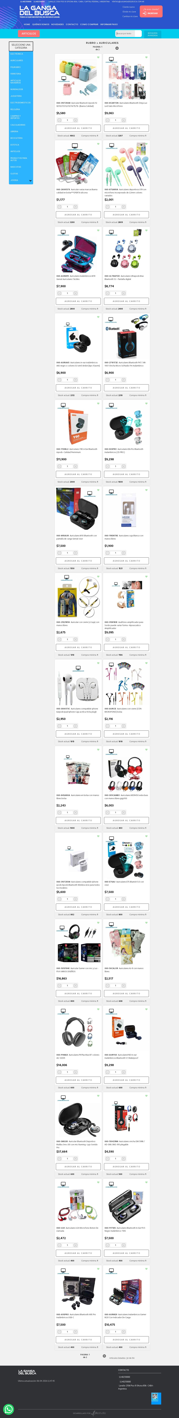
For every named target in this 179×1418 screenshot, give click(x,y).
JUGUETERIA (16, 96)
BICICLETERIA (16, 138)
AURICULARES (16, 60)
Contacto (73, 24)
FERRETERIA (15, 73)
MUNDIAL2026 (16, 89)
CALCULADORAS (17, 125)
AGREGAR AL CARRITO (78, 128)
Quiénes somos (41, 24)
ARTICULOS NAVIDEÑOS (15, 81)
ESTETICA (14, 144)
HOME (27, 24)
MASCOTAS (15, 167)
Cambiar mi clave (128, 16)
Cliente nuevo (127, 7)
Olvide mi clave (127, 11)
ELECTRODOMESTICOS (20, 102)
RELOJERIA (15, 109)
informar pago (111, 24)
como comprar (91, 24)
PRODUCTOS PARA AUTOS (18, 159)
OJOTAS (14, 173)
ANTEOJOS (15, 151)
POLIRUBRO (15, 67)
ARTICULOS (29, 34)
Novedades (58, 24)
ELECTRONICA (16, 54)
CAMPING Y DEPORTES (15, 117)
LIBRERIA (14, 131)
